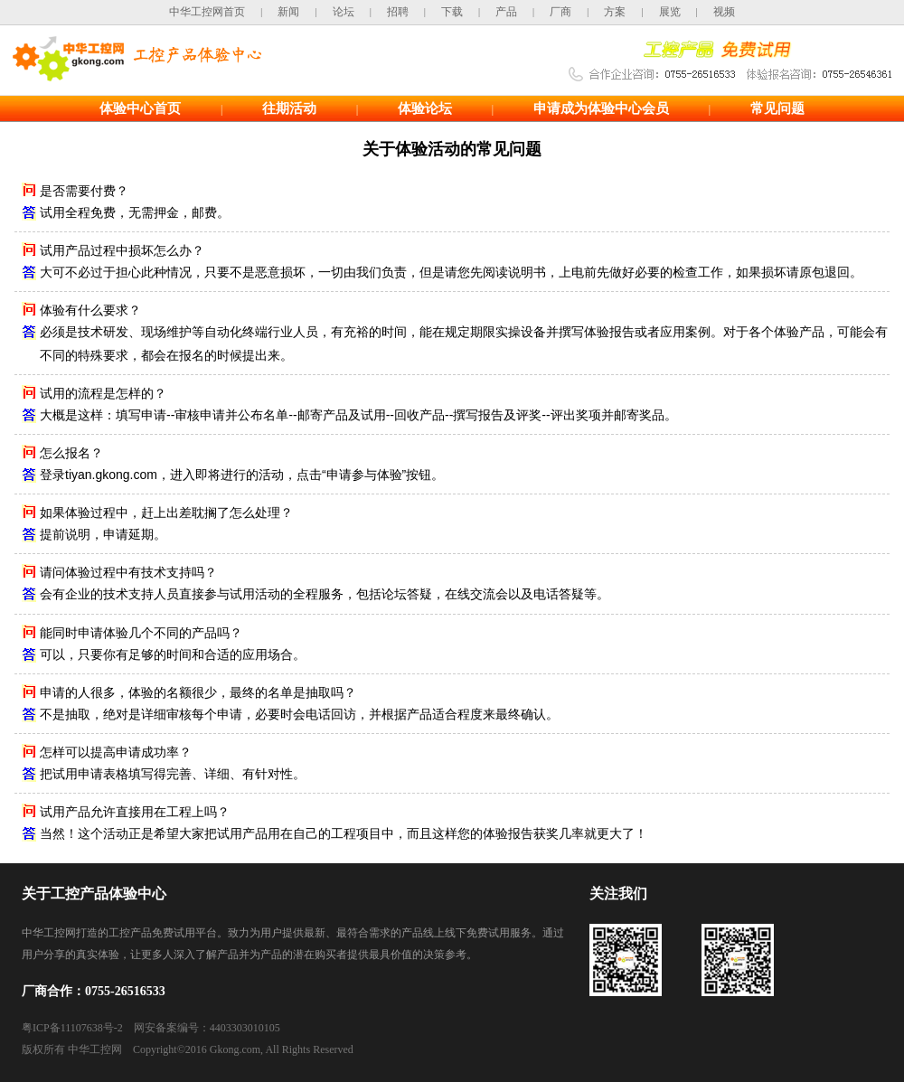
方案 (615, 11)
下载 (452, 11)
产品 (506, 11)
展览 (670, 11)
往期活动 (289, 108)
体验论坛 (425, 108)
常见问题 (777, 108)
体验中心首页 (140, 108)
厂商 (560, 11)
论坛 (343, 11)
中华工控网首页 (207, 11)
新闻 (288, 11)
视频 (724, 11)
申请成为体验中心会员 (601, 108)
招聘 (398, 11)
